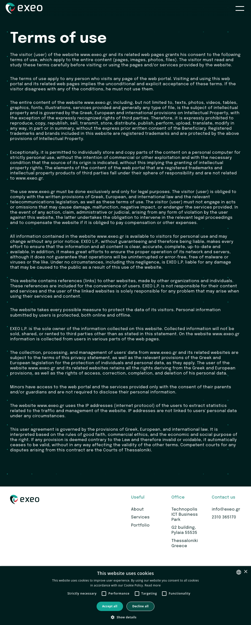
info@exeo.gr (226, 509)
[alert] (125, 595)
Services (140, 517)
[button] (125, 617)
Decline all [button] (140, 606)
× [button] (245, 572)
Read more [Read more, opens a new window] (153, 585)
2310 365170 (224, 517)
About (137, 509)
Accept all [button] (109, 606)
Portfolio (140, 525)
